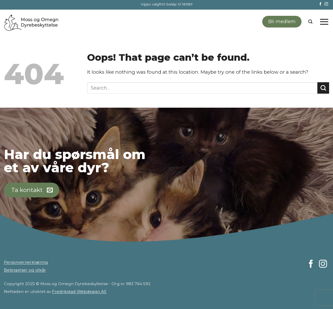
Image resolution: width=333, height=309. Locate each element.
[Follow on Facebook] (320, 4)
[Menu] (324, 21)
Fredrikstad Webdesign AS (79, 291)
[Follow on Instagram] (326, 4)
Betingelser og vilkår (25, 269)
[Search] (310, 22)
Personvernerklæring (26, 262)
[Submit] (323, 88)
